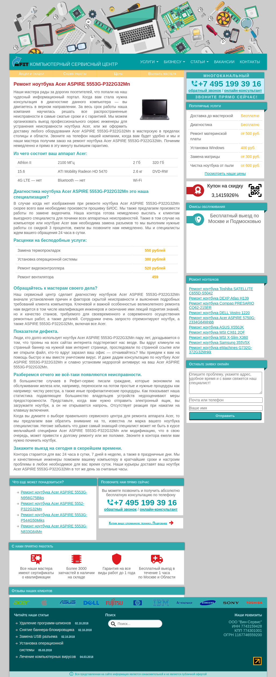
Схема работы (75, 73)
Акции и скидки (31, 73)
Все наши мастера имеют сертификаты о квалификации (36, 570)
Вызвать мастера (162, 73)
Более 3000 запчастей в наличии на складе (76, 570)
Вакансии (224, 62)
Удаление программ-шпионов (45, 623)
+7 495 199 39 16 (145, 502)
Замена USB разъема (38, 636)
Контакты (250, 62)
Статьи (199, 62)
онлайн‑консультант (159, 509)
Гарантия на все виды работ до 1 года (116, 568)
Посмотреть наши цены (225, 173)
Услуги (149, 62)
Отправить (225, 416)
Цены (118, 73)
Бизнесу (174, 62)
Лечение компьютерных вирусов (48, 656)
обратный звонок (120, 509)
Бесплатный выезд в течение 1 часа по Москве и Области (156, 570)
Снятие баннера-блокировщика (47, 630)
